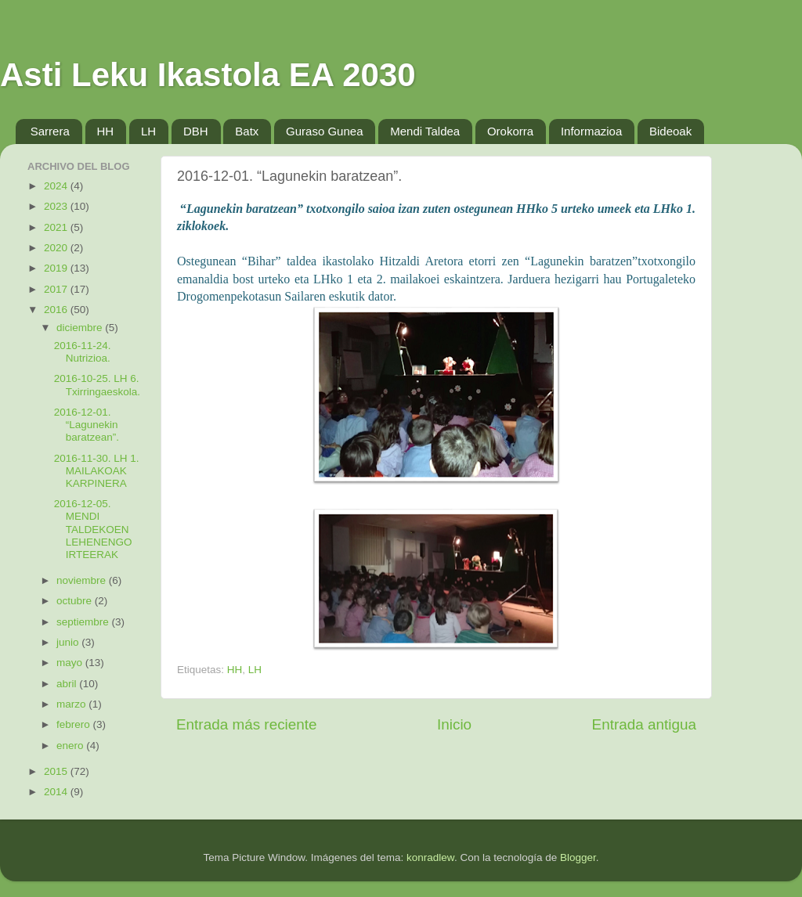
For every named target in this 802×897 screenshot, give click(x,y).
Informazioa (591, 131)
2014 (57, 792)
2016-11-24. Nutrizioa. (82, 352)
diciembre (80, 327)
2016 (57, 309)
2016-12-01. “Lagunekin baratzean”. (86, 424)
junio (68, 642)
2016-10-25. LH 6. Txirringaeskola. (97, 385)
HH (105, 131)
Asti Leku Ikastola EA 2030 (208, 74)
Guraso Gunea (324, 131)
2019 (57, 268)
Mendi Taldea (425, 131)
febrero (74, 724)
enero (71, 745)
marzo (72, 704)
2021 (57, 227)
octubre (75, 601)
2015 (57, 771)
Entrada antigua (644, 724)
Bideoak (670, 131)
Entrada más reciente (246, 724)
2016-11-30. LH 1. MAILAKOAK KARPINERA (96, 470)
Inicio (454, 724)
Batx (246, 131)
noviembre (82, 580)
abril (67, 684)
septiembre (84, 622)
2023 (57, 206)
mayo (70, 662)
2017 (57, 289)
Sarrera (50, 131)
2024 (57, 186)
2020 (57, 248)
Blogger (578, 857)
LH (148, 131)
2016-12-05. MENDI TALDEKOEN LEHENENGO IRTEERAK (93, 529)
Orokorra (510, 131)
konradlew (430, 857)
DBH (195, 131)
